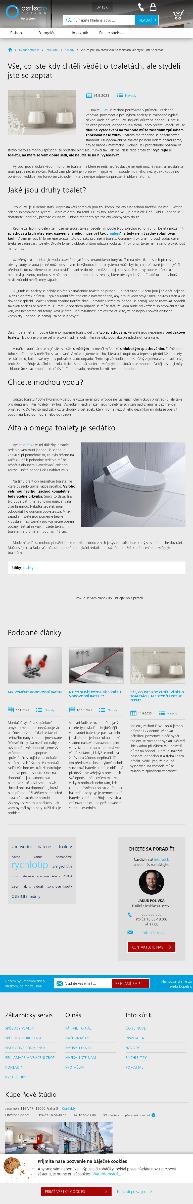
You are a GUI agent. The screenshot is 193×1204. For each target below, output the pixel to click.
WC (106, 110)
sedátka (28, 445)
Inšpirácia (135, 1038)
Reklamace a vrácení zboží (30, 1057)
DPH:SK (102, 7)
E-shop (16, 32)
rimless (114, 233)
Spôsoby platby (19, 1028)
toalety (28, 568)
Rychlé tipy (16, 1077)
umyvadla (62, 866)
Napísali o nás (78, 1048)
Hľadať (145, 20)
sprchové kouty (59, 886)
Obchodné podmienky (25, 1048)
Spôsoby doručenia (23, 1038)
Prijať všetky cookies (65, 1191)
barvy (15, 886)
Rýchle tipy (136, 1057)
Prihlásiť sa (126, 983)
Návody (130, 95)
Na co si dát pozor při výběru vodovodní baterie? (95, 694)
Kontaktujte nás (147, 947)
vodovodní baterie (31, 847)
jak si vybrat (33, 886)
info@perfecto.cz (151, 933)
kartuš (38, 857)
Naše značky (77, 1038)
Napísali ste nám (80, 1057)
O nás (73, 1014)
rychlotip (30, 864)
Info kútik (80, 32)
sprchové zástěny (48, 876)
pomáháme (64, 857)
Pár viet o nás (78, 1028)
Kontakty (14, 1067)
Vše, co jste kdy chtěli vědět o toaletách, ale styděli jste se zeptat (157, 696)
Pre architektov (111, 32)
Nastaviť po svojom (132, 1191)
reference (28, 876)
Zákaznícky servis (29, 1014)
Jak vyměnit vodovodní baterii (35, 692)
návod (16, 857)
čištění (68, 876)
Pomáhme (134, 1067)
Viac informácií (105, 1173)
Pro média (74, 1067)
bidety (35, 896)
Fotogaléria (48, 32)
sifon (15, 876)
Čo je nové (136, 1028)
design (19, 895)
